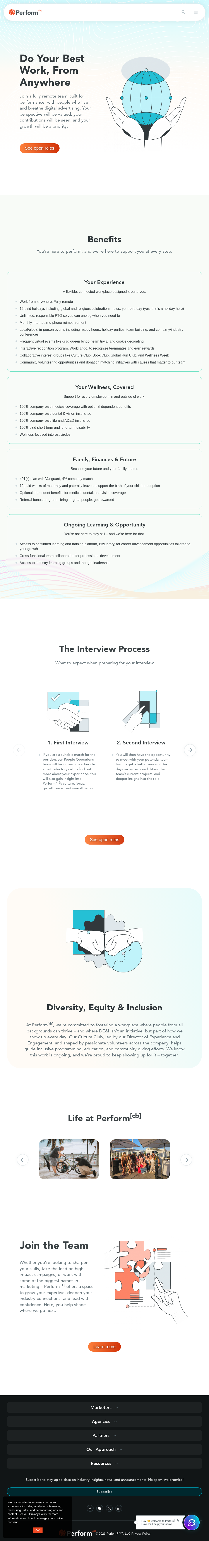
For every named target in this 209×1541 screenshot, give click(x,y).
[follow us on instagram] (99, 1508)
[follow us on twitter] (109, 1508)
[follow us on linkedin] (118, 1508)
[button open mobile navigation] (195, 12)
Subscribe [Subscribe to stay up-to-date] (104, 1492)
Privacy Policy (140, 1533)
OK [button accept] (38, 1530)
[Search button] (183, 12)
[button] (19, 750)
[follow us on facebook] (90, 1508)
